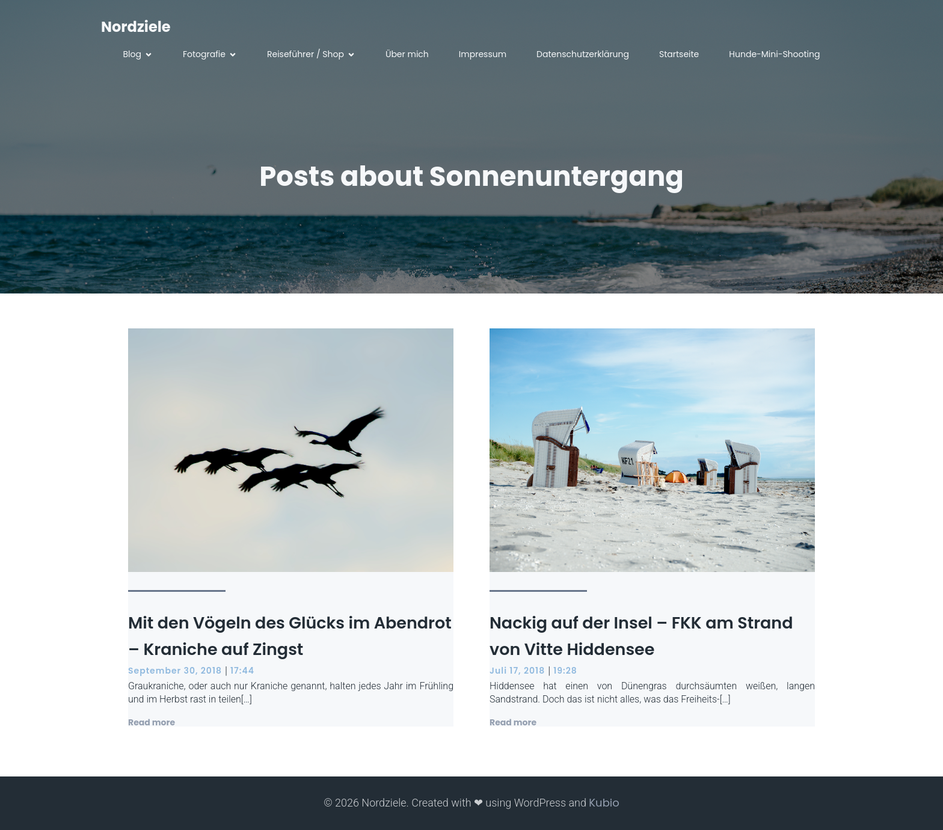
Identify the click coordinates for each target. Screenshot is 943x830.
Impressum (482, 54)
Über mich (407, 54)
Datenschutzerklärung (582, 54)
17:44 (242, 671)
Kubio (604, 802)
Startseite (679, 54)
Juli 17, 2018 (517, 671)
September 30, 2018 (175, 671)
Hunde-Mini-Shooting (774, 54)
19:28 (565, 671)
